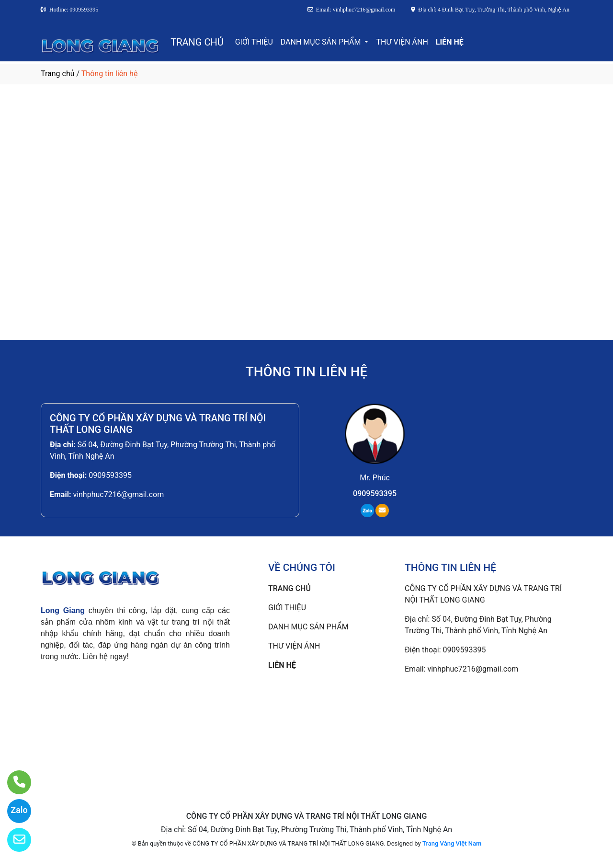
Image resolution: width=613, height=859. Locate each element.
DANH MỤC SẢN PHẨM (322, 41)
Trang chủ (58, 73)
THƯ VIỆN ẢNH (402, 41)
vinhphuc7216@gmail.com (118, 494)
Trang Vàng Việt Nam (451, 843)
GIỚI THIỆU (254, 41)
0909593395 (110, 475)
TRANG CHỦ (196, 42)
